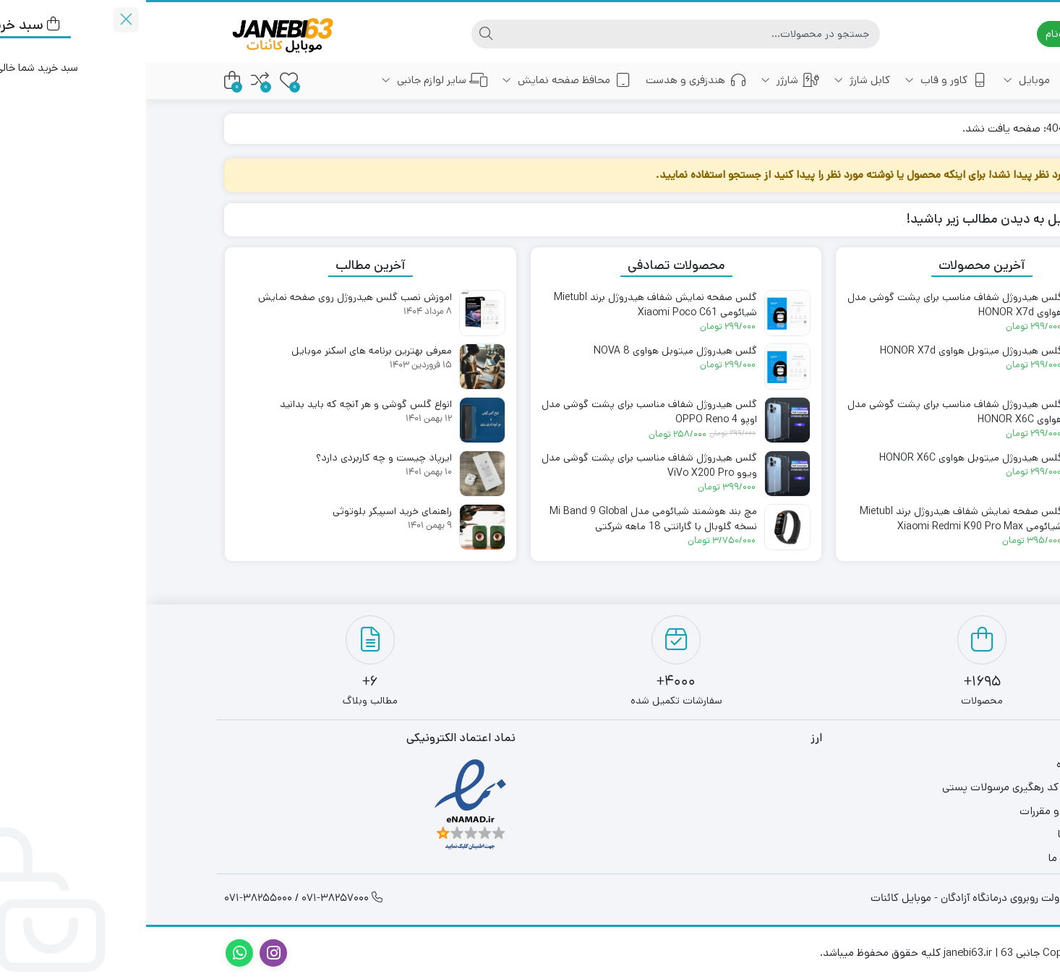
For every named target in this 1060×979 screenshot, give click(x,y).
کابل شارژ (716, 79)
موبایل (880, 79)
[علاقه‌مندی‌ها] (143, 81)
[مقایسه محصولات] (114, 81)
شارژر (644, 79)
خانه (946, 79)
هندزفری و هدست (550, 79)
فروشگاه (937, 763)
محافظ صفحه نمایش (420, 79)
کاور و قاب (800, 79)
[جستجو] (544, 34)
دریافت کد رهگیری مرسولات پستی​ (880, 787)
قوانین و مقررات (919, 810)
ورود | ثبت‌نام (936, 33)
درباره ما (938, 834)
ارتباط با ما (933, 857)
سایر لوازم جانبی (288, 79)
